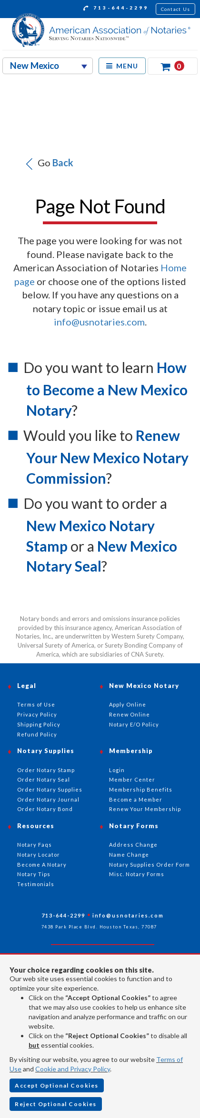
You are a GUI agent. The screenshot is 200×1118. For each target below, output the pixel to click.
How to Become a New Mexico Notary (107, 389)
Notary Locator (38, 854)
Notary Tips (33, 874)
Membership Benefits (140, 789)
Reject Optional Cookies (56, 1104)
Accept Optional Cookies (57, 1085)
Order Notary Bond (45, 809)
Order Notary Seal (43, 779)
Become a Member (135, 799)
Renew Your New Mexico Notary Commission (107, 457)
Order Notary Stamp (46, 770)
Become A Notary (42, 864)
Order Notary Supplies (49, 789)
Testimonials (35, 884)
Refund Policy (37, 734)
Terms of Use (36, 704)
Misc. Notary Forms (136, 874)
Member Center (132, 779)
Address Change (133, 844)
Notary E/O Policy (134, 724)
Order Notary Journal (48, 799)
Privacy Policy (37, 714)
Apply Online (127, 704)
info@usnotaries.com (99, 321)
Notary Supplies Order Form (149, 864)
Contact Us (175, 9)
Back (62, 162)
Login (117, 770)
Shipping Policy (38, 724)
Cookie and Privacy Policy (72, 1069)
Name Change (129, 854)
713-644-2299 (116, 9)
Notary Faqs (34, 844)
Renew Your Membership (145, 809)
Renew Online (129, 714)
